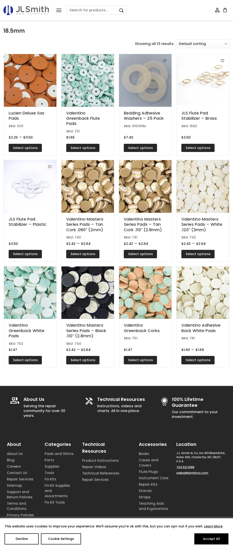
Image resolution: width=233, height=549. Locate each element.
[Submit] (121, 10)
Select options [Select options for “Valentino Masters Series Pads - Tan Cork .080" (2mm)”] (83, 254)
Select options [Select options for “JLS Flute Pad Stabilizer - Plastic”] (25, 254)
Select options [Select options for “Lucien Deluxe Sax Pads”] (25, 148)
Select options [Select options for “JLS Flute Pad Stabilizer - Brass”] (198, 148)
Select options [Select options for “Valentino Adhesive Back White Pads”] (198, 360)
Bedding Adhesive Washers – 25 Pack (144, 115)
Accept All (211, 539)
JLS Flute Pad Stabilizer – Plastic (27, 221)
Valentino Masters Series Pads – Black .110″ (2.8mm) (86, 330)
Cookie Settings (61, 539)
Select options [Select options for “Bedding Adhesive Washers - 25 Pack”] (140, 148)
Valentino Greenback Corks (142, 328)
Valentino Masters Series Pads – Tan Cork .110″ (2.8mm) (143, 224)
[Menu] (59, 10)
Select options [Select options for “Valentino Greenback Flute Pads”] (83, 148)
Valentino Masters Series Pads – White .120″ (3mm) (201, 224)
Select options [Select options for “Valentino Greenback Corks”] (140, 360)
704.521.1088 (185, 467)
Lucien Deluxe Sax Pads (26, 115)
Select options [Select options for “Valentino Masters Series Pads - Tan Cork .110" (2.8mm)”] (140, 254)
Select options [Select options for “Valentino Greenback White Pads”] (25, 360)
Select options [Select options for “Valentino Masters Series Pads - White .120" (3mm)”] (198, 254)
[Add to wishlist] (50, 61)
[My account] (217, 10)
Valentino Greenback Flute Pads (83, 118)
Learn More (213, 526)
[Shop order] (203, 43)
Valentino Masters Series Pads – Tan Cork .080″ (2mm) (84, 224)
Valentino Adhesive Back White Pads (200, 328)
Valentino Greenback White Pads (26, 330)
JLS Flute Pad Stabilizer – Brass (199, 115)
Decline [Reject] (22, 539)
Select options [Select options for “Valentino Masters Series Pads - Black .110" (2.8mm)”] (83, 360)
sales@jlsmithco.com (192, 473)
